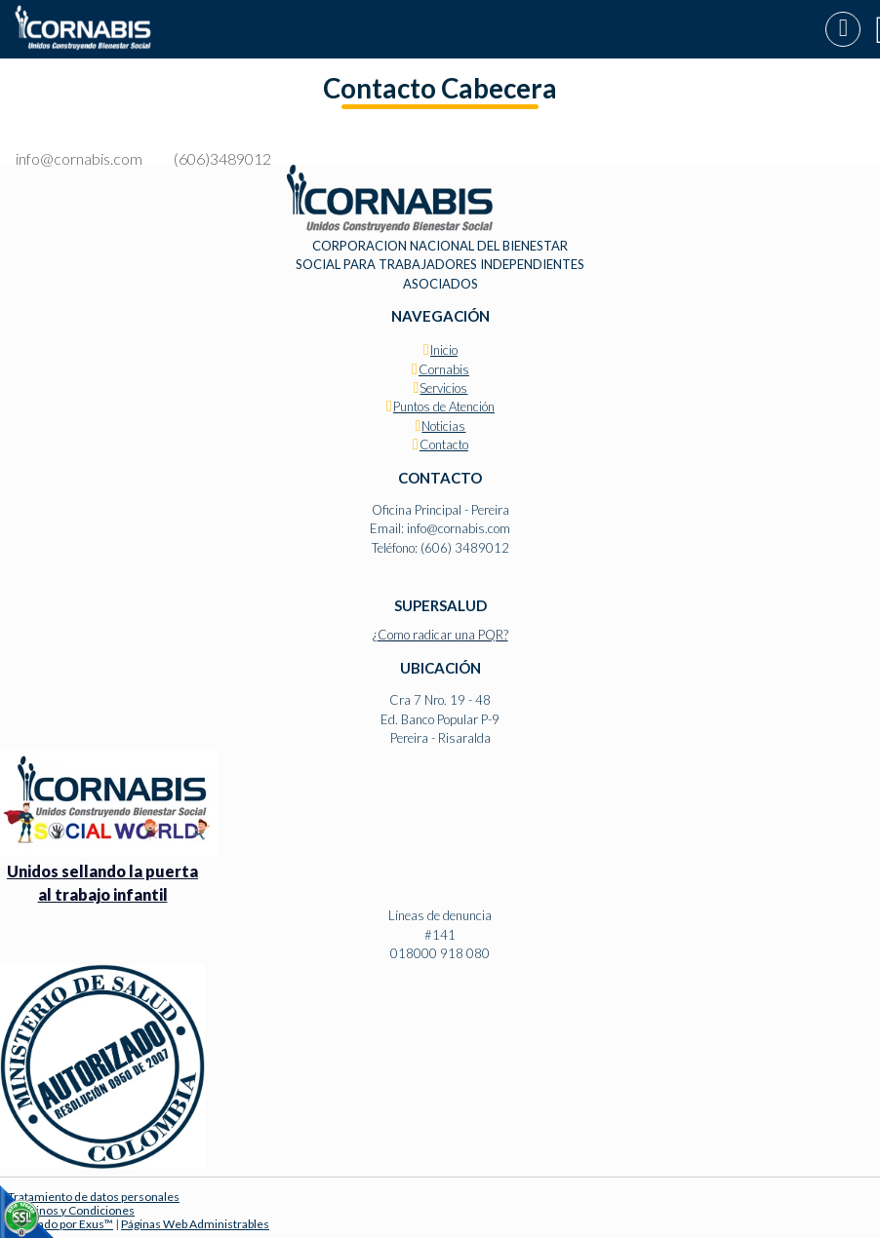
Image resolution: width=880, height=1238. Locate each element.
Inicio (444, 350)
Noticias (443, 426)
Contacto (444, 444)
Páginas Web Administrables (195, 1224)
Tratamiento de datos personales (94, 1196)
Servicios (443, 388)
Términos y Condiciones (71, 1210)
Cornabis (444, 369)
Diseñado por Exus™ (60, 1224)
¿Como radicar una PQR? (440, 634)
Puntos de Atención (444, 406)
